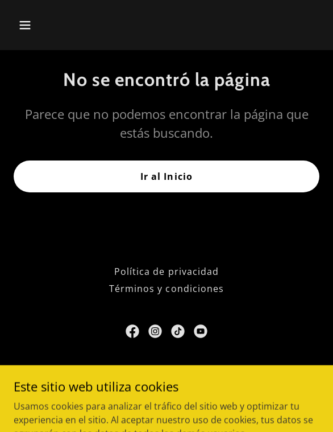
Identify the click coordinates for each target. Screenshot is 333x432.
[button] (49, 25)
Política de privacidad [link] (166, 271)
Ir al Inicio (166, 176)
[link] (132, 331)
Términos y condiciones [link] (166, 288)
